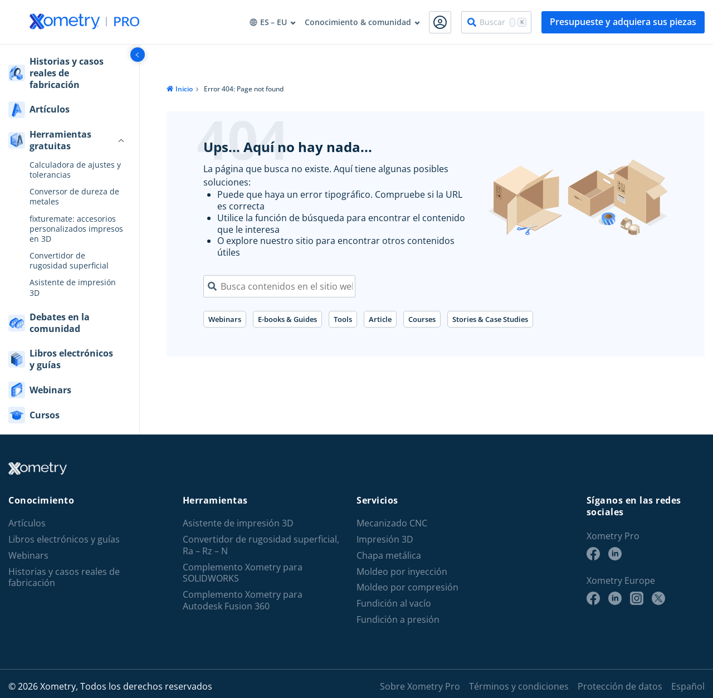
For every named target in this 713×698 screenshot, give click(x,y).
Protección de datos (620, 686)
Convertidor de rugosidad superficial (69, 261)
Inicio (184, 89)
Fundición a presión (397, 620)
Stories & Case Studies (490, 319)
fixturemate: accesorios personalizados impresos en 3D (76, 229)
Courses (422, 319)
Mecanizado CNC (391, 523)
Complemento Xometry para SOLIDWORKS (242, 573)
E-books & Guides (287, 319)
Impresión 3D (384, 539)
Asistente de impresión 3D (73, 287)
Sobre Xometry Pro (420, 686)
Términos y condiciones (519, 686)
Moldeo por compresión (407, 587)
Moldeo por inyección (401, 572)
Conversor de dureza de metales (74, 197)
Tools (343, 319)
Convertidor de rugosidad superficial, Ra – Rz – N (261, 545)
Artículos (27, 523)
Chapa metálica (388, 556)
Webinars (224, 319)
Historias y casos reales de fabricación (64, 577)
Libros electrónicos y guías (64, 539)
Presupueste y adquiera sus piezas (623, 22)
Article (380, 319)
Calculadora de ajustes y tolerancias (75, 170)
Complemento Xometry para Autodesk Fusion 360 (242, 600)
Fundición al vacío (393, 603)
